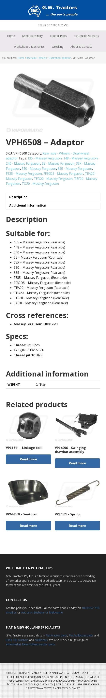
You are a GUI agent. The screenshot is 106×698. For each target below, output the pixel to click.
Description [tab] (18, 197)
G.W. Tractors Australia (53, 10)
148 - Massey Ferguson (80, 158)
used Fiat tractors (17, 640)
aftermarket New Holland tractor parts (30, 644)
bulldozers (41, 640)
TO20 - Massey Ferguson (40, 183)
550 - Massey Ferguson (39, 168)
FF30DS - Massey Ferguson (63, 173)
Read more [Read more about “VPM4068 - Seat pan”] (28, 526)
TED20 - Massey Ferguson (53, 178)
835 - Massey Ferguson (75, 168)
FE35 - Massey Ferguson (24, 173)
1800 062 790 (90, 608)
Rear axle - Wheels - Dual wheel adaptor (48, 58)
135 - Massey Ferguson (44, 158)
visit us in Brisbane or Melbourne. (42, 612)
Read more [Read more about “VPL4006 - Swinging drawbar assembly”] (77, 463)
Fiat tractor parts (56, 635)
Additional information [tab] (27, 205)
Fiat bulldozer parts (81, 635)
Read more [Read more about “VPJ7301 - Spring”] (77, 526)
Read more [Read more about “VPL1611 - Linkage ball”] (28, 459)
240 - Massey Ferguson (23, 163)
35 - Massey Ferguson (58, 163)
